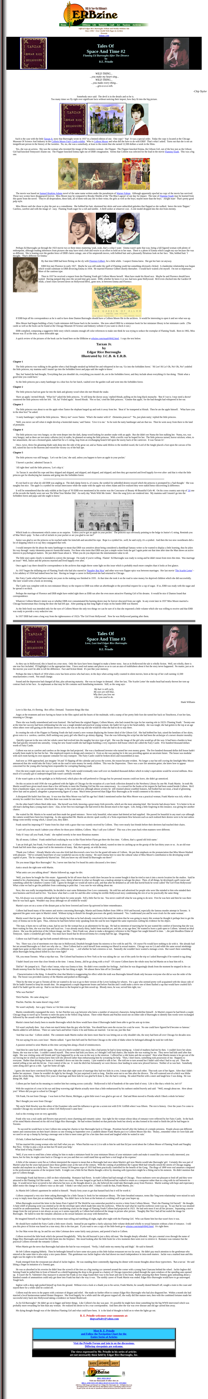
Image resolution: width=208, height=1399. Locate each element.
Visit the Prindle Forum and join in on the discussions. (104, 1343)
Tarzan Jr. (48, 139)
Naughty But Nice (95, 570)
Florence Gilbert (97, 261)
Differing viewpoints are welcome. (104, 1346)
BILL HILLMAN (104, 1378)
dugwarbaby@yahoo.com (104, 1318)
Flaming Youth (172, 151)
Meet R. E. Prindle (104, 1330)
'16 (189, 490)
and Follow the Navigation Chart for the (104, 1333)
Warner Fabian (123, 193)
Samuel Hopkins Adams (51, 193)
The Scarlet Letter (183, 570)
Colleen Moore (101, 141)
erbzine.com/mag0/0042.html (105, 338)
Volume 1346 (104, 35)
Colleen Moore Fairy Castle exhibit (68, 141)
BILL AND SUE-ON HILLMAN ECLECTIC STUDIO (104, 1383)
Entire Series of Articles (104, 1337)
